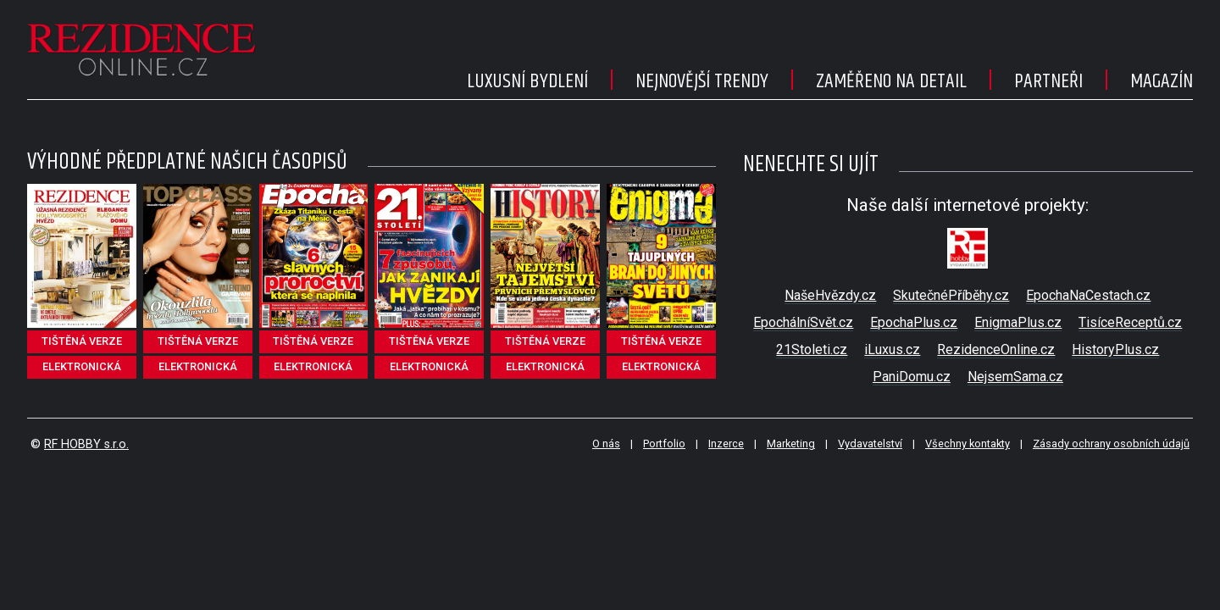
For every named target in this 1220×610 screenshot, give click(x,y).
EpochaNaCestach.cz (1088, 295)
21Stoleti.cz (811, 349)
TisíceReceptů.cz (1130, 322)
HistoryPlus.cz (1115, 349)
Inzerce (726, 443)
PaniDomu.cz (912, 377)
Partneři (1048, 81)
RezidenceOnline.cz (996, 349)
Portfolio (664, 443)
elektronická (81, 366)
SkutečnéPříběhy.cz (951, 295)
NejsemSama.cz (1015, 377)
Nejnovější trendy (701, 81)
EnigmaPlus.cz (1018, 322)
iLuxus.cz (892, 349)
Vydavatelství (870, 443)
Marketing (791, 443)
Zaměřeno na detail (891, 81)
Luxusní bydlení (527, 81)
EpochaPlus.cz (913, 322)
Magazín (1161, 81)
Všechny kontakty (967, 443)
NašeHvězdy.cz (830, 295)
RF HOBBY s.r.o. (86, 444)
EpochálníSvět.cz (803, 322)
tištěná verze (82, 341)
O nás (606, 443)
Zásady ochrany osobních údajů (1111, 443)
